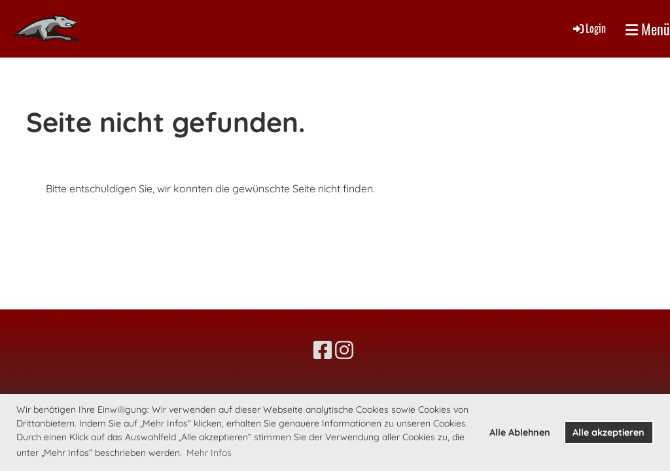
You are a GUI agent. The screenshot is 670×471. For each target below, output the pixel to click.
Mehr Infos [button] (209, 453)
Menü (648, 29)
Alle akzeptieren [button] (608, 432)
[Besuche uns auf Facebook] (322, 350)
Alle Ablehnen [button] (519, 432)
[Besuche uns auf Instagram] (344, 350)
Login (588, 28)
